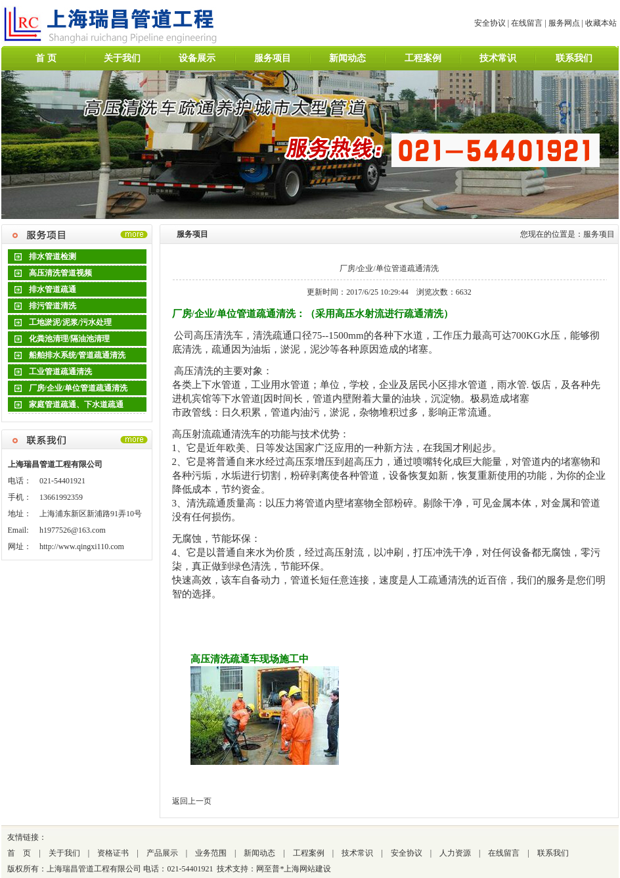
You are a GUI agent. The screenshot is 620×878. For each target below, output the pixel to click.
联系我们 (574, 58)
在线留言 (526, 23)
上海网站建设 (307, 868)
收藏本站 (601, 23)
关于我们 (122, 58)
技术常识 (497, 58)
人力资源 (455, 853)
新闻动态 (347, 58)
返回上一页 (191, 801)
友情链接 (23, 837)
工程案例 (423, 58)
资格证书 (113, 853)
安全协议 (490, 23)
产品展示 (162, 853)
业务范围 (211, 853)
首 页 (45, 58)
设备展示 (197, 58)
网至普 (268, 868)
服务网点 (564, 23)
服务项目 (272, 58)
